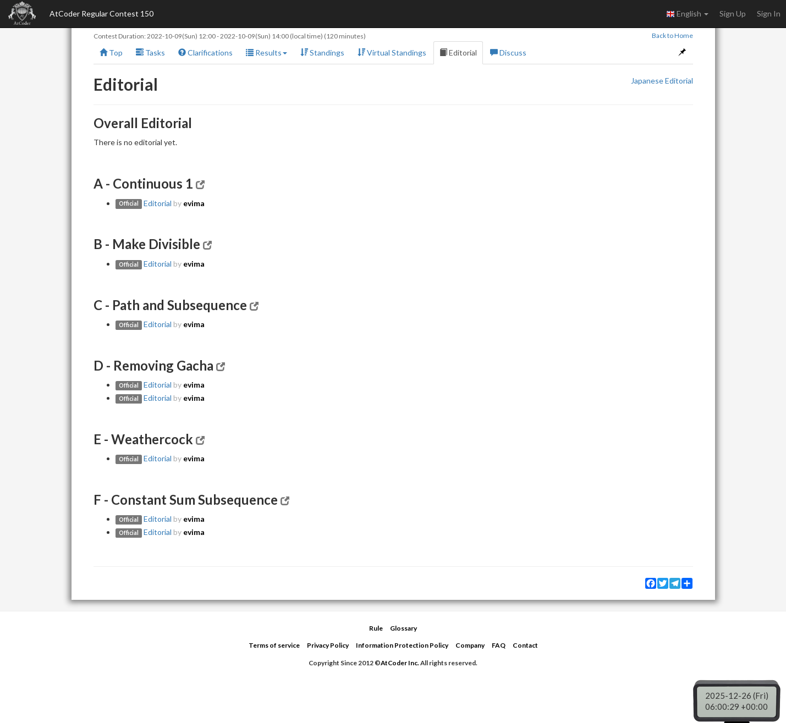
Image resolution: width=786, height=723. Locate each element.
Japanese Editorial (662, 80)
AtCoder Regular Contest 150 (101, 13)
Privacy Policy (328, 645)
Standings (322, 52)
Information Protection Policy (402, 645)
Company (470, 645)
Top (111, 52)
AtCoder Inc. (400, 663)
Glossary (403, 628)
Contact (525, 645)
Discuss (508, 52)
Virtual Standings (392, 52)
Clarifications (205, 52)
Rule (376, 628)
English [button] (687, 14)
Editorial (458, 52)
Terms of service (274, 645)
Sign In (768, 13)
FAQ (498, 645)
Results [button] (266, 52)
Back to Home (672, 35)
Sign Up (732, 13)
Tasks (150, 52)
